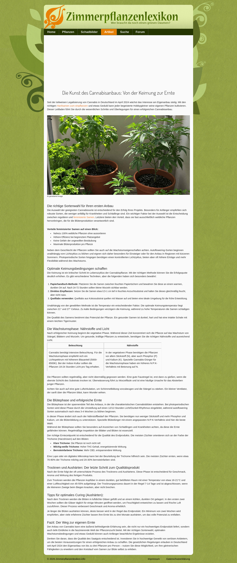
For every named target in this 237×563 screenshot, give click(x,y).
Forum (140, 32)
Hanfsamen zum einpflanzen (72, 105)
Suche (124, 32)
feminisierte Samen (83, 217)
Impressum (154, 559)
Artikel (108, 32)
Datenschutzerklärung (178, 559)
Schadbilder (89, 32)
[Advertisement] (118, 62)
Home (51, 32)
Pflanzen (68, 32)
